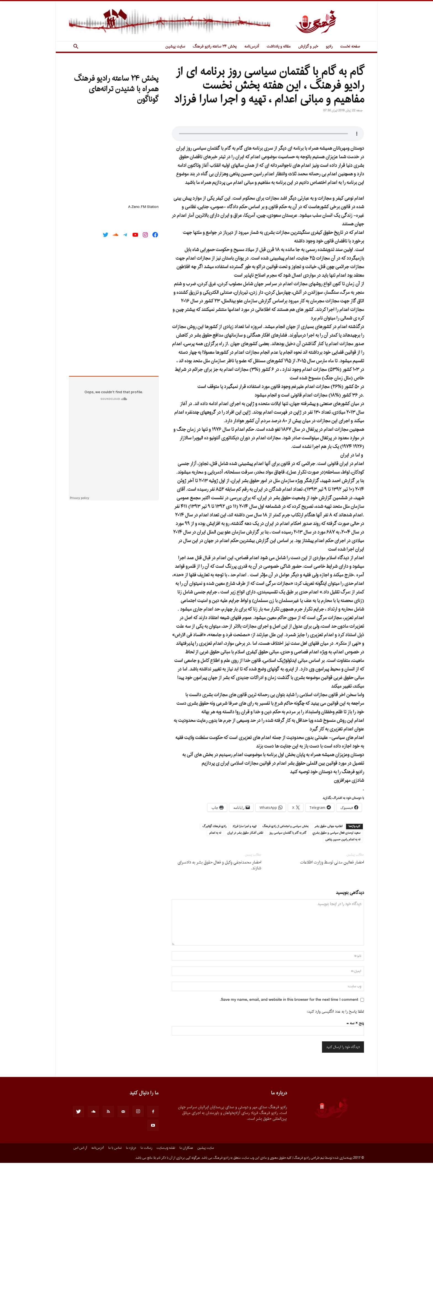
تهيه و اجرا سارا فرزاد (244, 954)
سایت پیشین (175, 46)
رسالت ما (146, 1276)
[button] (75, 47)
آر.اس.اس (80, 1276)
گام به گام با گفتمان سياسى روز (287, 961)
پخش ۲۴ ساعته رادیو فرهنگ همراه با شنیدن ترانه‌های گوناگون (116, 89)
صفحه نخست (350, 46)
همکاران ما (186, 1276)
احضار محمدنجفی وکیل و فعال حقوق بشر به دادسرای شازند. (219, 993)
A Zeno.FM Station (143, 207)
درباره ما (131, 1276)
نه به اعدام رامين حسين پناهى (342, 968)
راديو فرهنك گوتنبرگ (214, 954)
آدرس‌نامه (251, 46)
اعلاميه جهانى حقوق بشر (328, 954)
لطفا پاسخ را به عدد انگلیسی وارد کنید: (335, 1140)
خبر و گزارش (308, 46)
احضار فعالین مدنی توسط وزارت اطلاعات (332, 991)
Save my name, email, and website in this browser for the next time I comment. (289, 1128)
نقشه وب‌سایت (166, 1276)
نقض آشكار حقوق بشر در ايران (245, 961)
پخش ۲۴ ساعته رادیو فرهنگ (215, 46)
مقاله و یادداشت (279, 46)
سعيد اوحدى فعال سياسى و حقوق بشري (336, 961)
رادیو (329, 46)
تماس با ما (115, 1276)
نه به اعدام (215, 961)
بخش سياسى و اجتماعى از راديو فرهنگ (285, 954)
